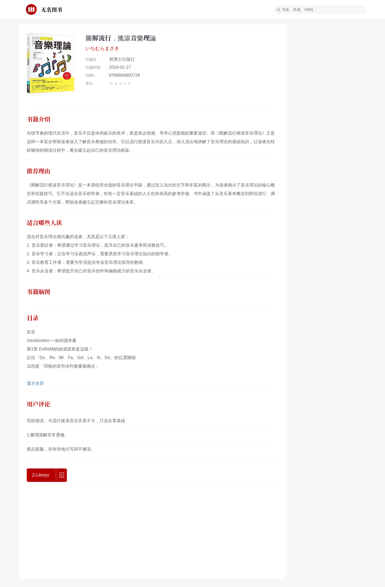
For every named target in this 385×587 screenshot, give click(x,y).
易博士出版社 (122, 59)
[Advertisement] (152, 530)
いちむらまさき (102, 48)
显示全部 (35, 383)
